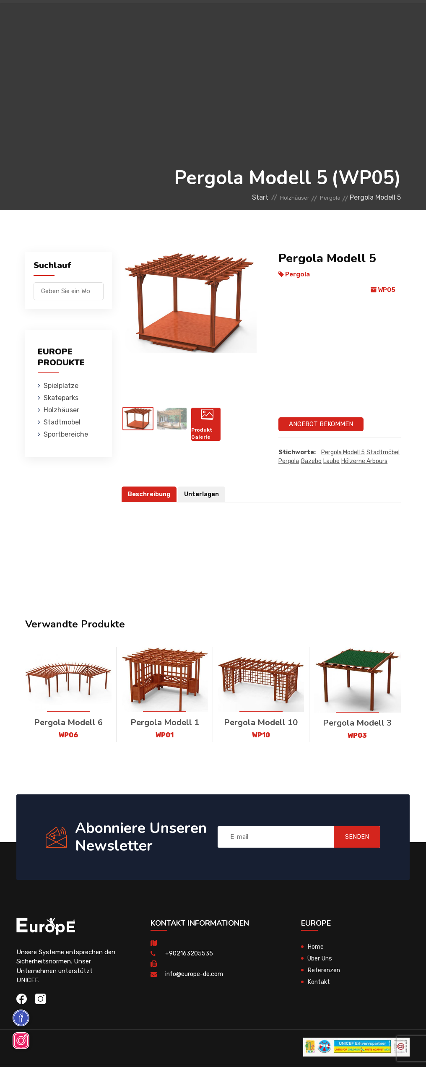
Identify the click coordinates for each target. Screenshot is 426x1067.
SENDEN (351, 837)
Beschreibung (150, 494)
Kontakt (319, 982)
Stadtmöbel (383, 452)
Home (316, 946)
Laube (331, 461)
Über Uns (321, 958)
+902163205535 (189, 953)
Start (242, 197)
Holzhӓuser (239, 18)
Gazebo (311, 461)
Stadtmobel (286, 18)
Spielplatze (145, 18)
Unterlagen (204, 494)
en (375, 45)
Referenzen (324, 970)
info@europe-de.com (195, 974)
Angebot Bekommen (321, 424)
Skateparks (193, 18)
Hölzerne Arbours (364, 461)
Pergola (327, 197)
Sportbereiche (282, 56)
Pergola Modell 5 (343, 452)
